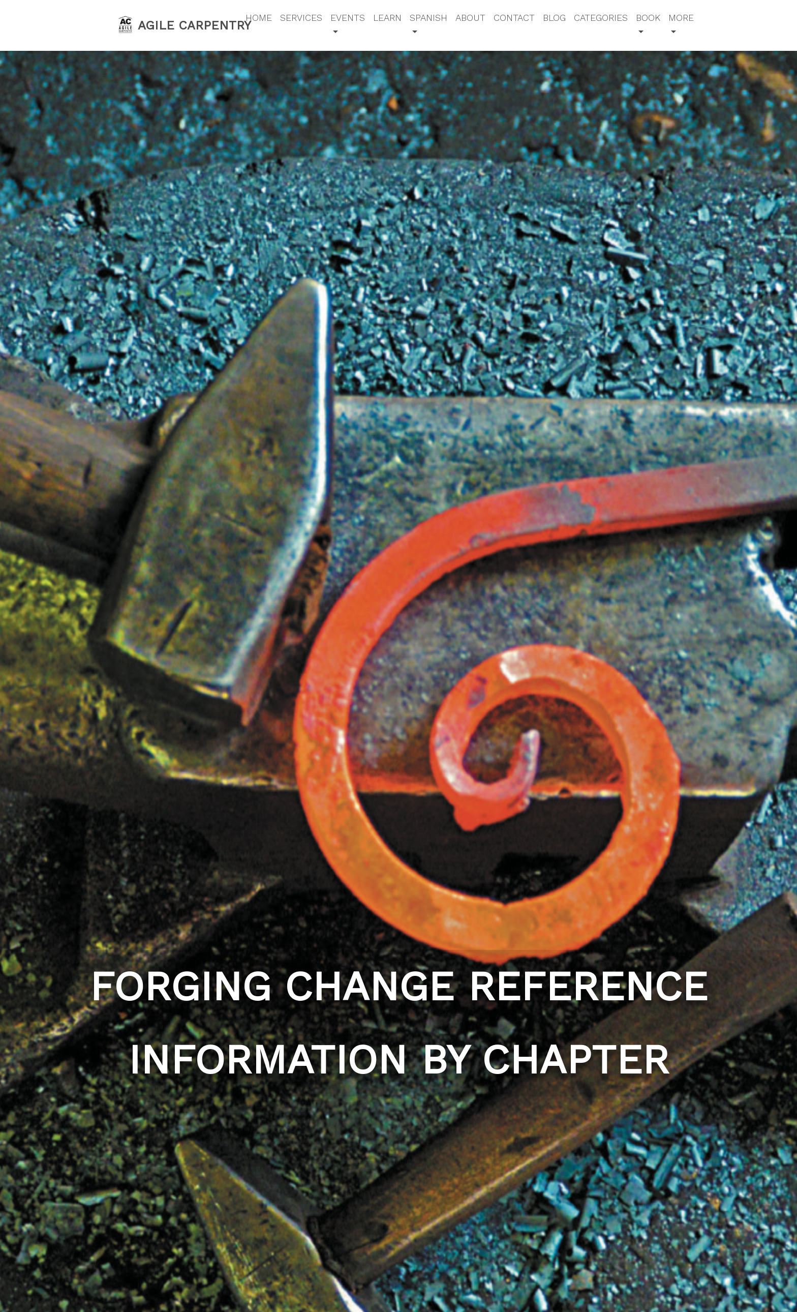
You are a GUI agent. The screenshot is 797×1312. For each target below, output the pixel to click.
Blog (554, 17)
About (470, 17)
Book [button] (648, 17)
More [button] (681, 17)
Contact (514, 17)
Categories (601, 17)
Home (259, 17)
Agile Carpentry (174, 25)
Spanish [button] (428, 17)
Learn (387, 17)
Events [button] (347, 17)
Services (301, 17)
